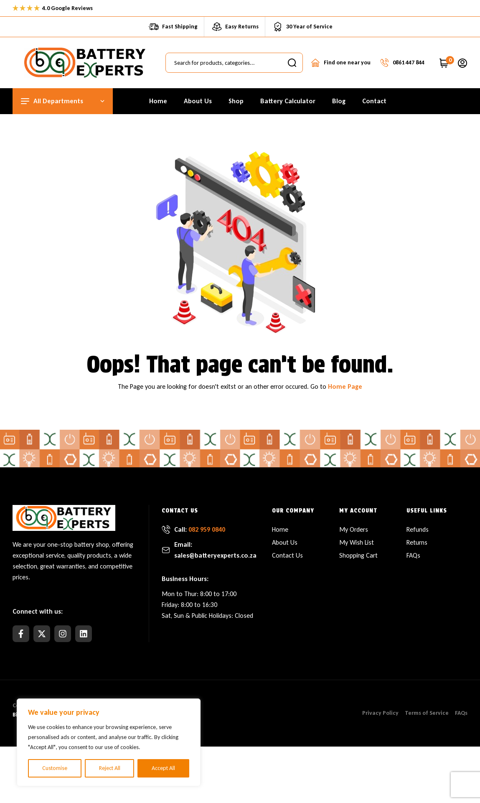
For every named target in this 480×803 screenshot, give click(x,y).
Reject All (109, 768)
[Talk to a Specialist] (384, 63)
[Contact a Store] (315, 63)
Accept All (163, 768)
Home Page (345, 386)
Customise (54, 768)
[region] (109, 742)
